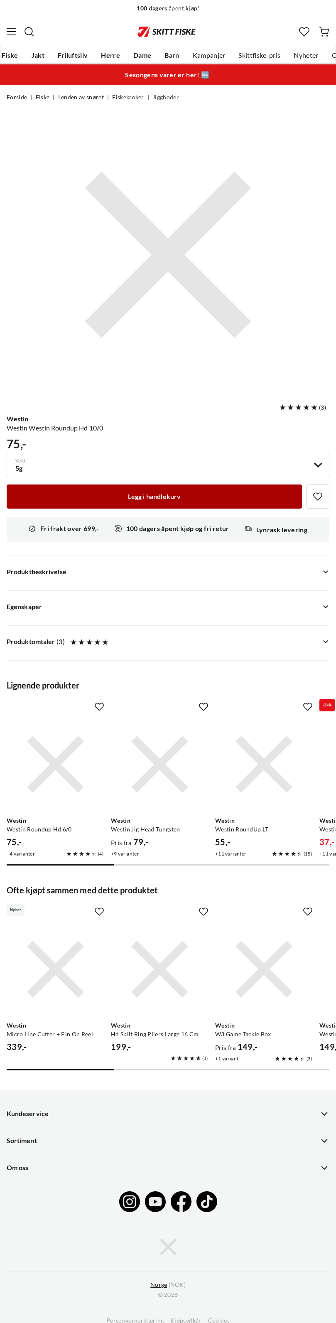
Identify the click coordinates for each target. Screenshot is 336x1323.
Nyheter (306, 55)
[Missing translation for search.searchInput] (29, 31)
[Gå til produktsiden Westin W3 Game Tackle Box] (264, 969)
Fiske (10, 55)
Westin (17, 419)
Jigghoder (165, 97)
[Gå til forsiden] (166, 31)
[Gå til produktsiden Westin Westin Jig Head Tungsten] (159, 764)
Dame (142, 55)
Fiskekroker (128, 97)
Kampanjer (209, 55)
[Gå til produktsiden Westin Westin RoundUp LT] (264, 764)
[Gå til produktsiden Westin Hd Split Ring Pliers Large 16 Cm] (159, 969)
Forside (17, 97)
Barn (171, 55)
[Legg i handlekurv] (154, 496)
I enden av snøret (81, 97)
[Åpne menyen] (11, 31)
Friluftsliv (73, 55)
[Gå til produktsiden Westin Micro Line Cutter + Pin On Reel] (55, 969)
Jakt (38, 55)
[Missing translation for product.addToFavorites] (317, 496)
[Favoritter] (304, 32)
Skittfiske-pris (259, 55)
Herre (110, 55)
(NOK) (167, 1285)
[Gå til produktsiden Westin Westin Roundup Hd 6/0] (55, 764)
